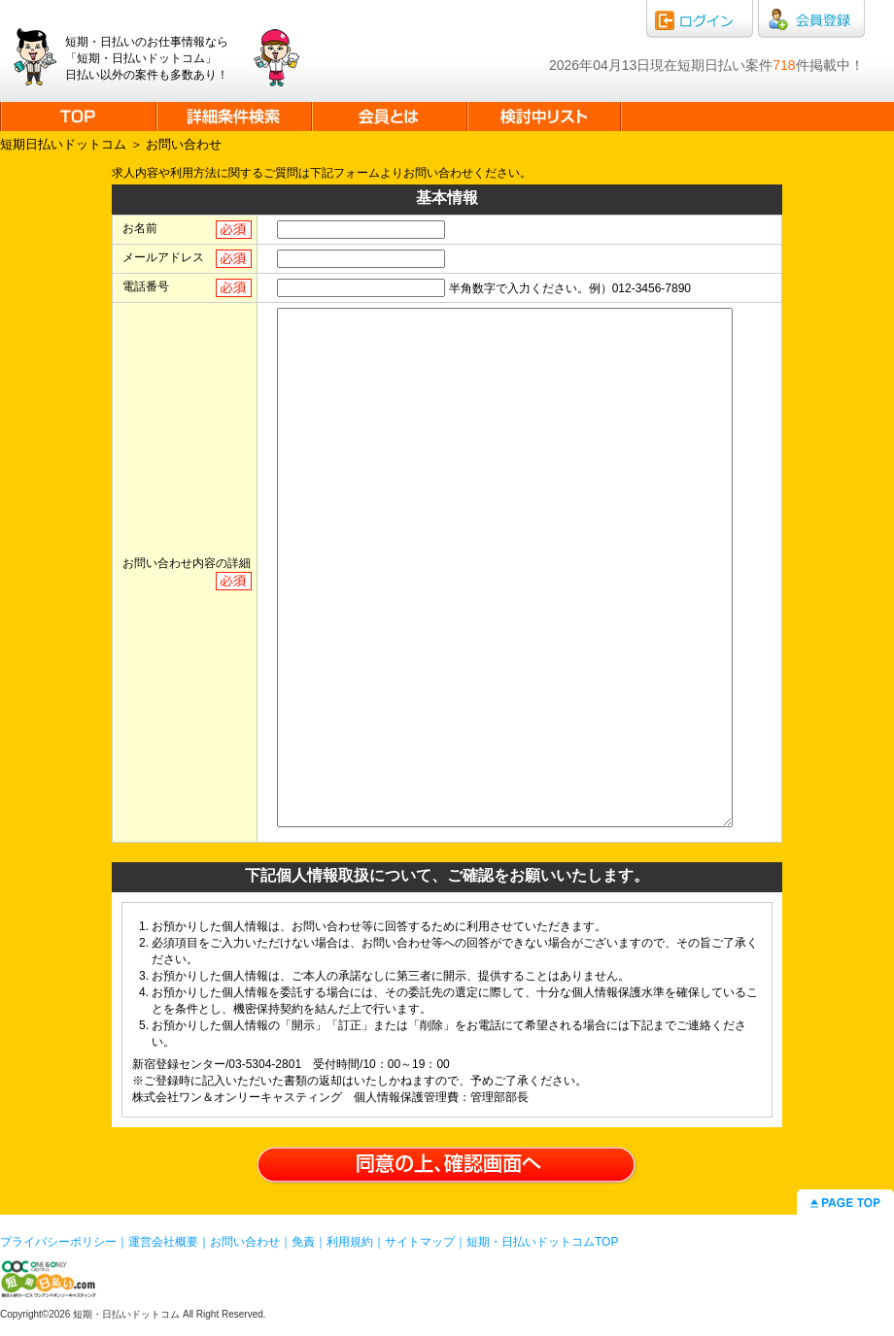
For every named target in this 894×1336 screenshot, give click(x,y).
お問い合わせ (245, 1242)
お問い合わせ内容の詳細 (186, 563)
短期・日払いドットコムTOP (542, 1242)
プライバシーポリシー (58, 1242)
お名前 (139, 228)
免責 (303, 1242)
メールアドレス (163, 257)
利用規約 (350, 1242)
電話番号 (145, 286)
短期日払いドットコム (63, 144)
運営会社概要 (163, 1242)
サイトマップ (420, 1242)
